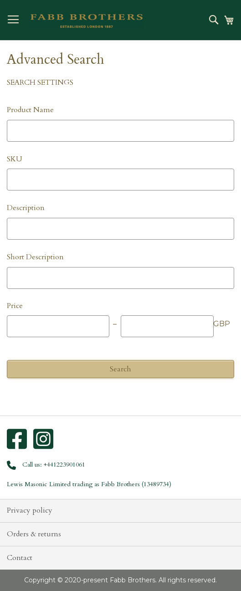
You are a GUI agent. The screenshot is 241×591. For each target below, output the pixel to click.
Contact (19, 558)
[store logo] (87, 21)
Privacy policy (29, 510)
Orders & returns (34, 534)
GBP (221, 323)
